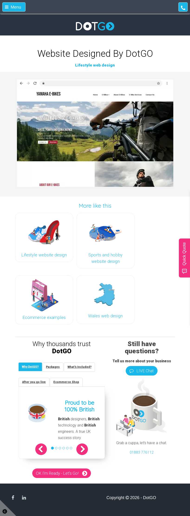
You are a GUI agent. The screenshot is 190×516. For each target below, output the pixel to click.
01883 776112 (142, 452)
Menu (13, 7)
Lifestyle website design (44, 255)
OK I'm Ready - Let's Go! (57, 473)
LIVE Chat (141, 370)
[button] (42, 449)
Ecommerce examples (44, 317)
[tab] (30, 367)
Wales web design (105, 316)
